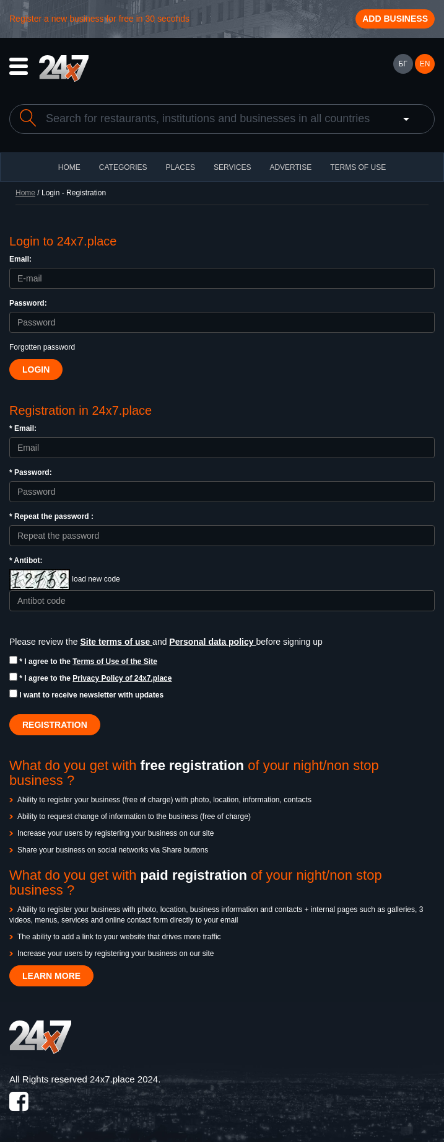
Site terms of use (116, 642)
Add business (395, 19)
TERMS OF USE (358, 167)
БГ (402, 64)
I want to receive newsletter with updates (86, 694)
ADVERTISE (290, 167)
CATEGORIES (123, 167)
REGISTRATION (54, 725)
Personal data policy (212, 642)
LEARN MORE (51, 976)
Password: (28, 303)
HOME (69, 167)
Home (25, 192)
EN (425, 64)
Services (232, 167)
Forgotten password (42, 347)
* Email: (23, 428)
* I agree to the (83, 661)
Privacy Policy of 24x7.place (122, 678)
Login (36, 369)
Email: (20, 259)
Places (180, 167)
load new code (96, 579)
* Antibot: (26, 560)
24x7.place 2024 (124, 1079)
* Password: (30, 472)
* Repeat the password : (51, 516)
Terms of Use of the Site (114, 661)
